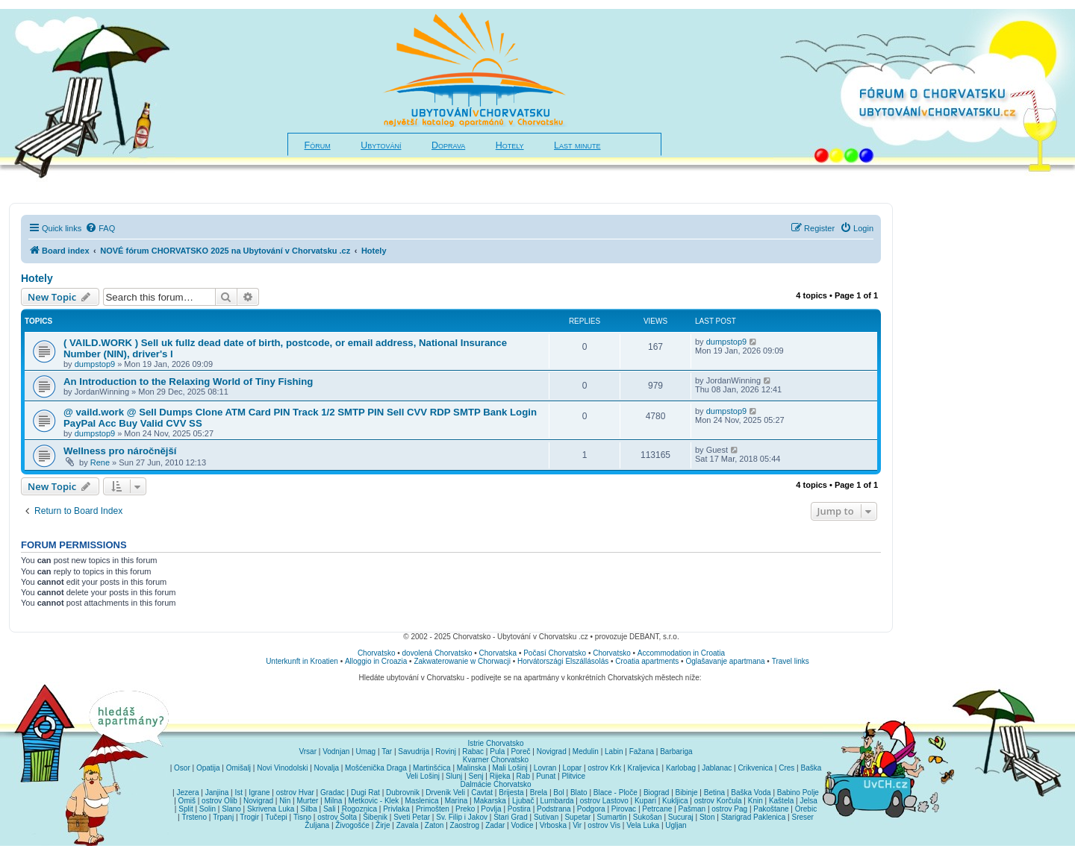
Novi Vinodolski (282, 768)
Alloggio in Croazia (376, 661)
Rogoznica (359, 809)
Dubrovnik (403, 792)
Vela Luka (642, 825)
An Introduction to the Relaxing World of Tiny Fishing (188, 381)
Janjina (217, 792)
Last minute (577, 145)
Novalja (326, 768)
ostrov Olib (219, 801)
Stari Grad (510, 817)
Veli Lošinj (423, 776)
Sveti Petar (411, 817)
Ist (238, 792)
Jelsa (808, 801)
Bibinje (687, 792)
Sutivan (546, 817)
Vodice (522, 825)
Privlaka (396, 809)
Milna (333, 801)
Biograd (656, 792)
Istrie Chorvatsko (495, 743)
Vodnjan (335, 751)
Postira (519, 809)
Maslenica (422, 801)
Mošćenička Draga (376, 768)
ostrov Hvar (295, 792)
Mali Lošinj (509, 768)
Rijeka (500, 776)
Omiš (187, 801)
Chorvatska (498, 653)
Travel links (790, 661)
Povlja (491, 809)
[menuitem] (100, 228)
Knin (755, 801)
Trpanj (223, 817)
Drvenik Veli (445, 792)
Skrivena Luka (270, 809)
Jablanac (717, 768)
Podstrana (554, 809)
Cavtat (482, 792)
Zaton (434, 825)
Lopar (572, 768)
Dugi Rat (365, 792)
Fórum (318, 145)
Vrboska (553, 825)
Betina (714, 792)
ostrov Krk (604, 768)
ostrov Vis (604, 825)
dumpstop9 (95, 364)
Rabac (473, 751)
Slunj (454, 776)
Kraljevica (643, 768)
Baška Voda (750, 792)
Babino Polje (798, 792)
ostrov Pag (729, 809)
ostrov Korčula (718, 801)
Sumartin (612, 817)
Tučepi (276, 817)
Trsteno (194, 817)
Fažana (641, 751)
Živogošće (352, 825)
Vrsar (308, 751)
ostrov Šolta (337, 817)
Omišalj (238, 768)
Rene (100, 462)
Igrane (259, 792)
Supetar (577, 817)
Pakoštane (770, 809)
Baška (811, 768)
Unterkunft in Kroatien (302, 661)
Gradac (332, 792)
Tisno (302, 817)
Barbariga (676, 751)
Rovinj (445, 751)
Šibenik (375, 817)
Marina (456, 801)
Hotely (510, 145)
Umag (365, 751)
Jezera (187, 792)
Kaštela (781, 801)
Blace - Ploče (615, 792)
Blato (579, 792)
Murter (307, 801)
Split (185, 809)
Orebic (806, 809)
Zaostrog (464, 825)
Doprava (448, 145)
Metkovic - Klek (374, 801)
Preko (465, 809)
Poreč (520, 751)
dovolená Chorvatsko (437, 653)
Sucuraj (681, 817)
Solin (207, 809)
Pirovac (623, 809)
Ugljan (675, 825)
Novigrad (552, 751)
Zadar (495, 825)
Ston (707, 817)
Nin (284, 801)
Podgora (591, 809)
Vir (577, 825)
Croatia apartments (647, 661)
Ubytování (381, 145)
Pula (497, 751)
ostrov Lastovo (604, 801)
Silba (309, 809)
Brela (538, 792)
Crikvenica (755, 768)
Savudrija (413, 751)
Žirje (383, 825)
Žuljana (317, 825)
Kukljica (675, 801)
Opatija (208, 768)
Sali (329, 809)
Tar (386, 751)
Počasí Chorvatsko (554, 653)
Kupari (645, 801)
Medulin (586, 751)
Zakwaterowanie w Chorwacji (462, 661)
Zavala (407, 825)
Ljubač (523, 801)
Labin (614, 751)
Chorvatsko (377, 653)
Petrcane (657, 809)
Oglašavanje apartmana (724, 661)
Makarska (489, 801)
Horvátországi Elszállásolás (562, 661)
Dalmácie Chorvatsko (495, 784)
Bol (558, 792)
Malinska (471, 768)
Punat (545, 776)
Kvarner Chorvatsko (496, 760)
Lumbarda (557, 801)
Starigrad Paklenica (753, 817)
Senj (475, 776)
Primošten (432, 809)
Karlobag (681, 768)
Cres (786, 768)
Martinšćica (432, 768)
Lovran (545, 768)
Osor (182, 768)
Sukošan (647, 817)
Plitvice (573, 776)
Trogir (249, 817)
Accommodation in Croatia (681, 653)
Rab (523, 776)
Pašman (691, 809)
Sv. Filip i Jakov (461, 817)
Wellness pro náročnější (119, 450)
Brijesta (511, 792)
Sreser (803, 817)
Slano (231, 809)
